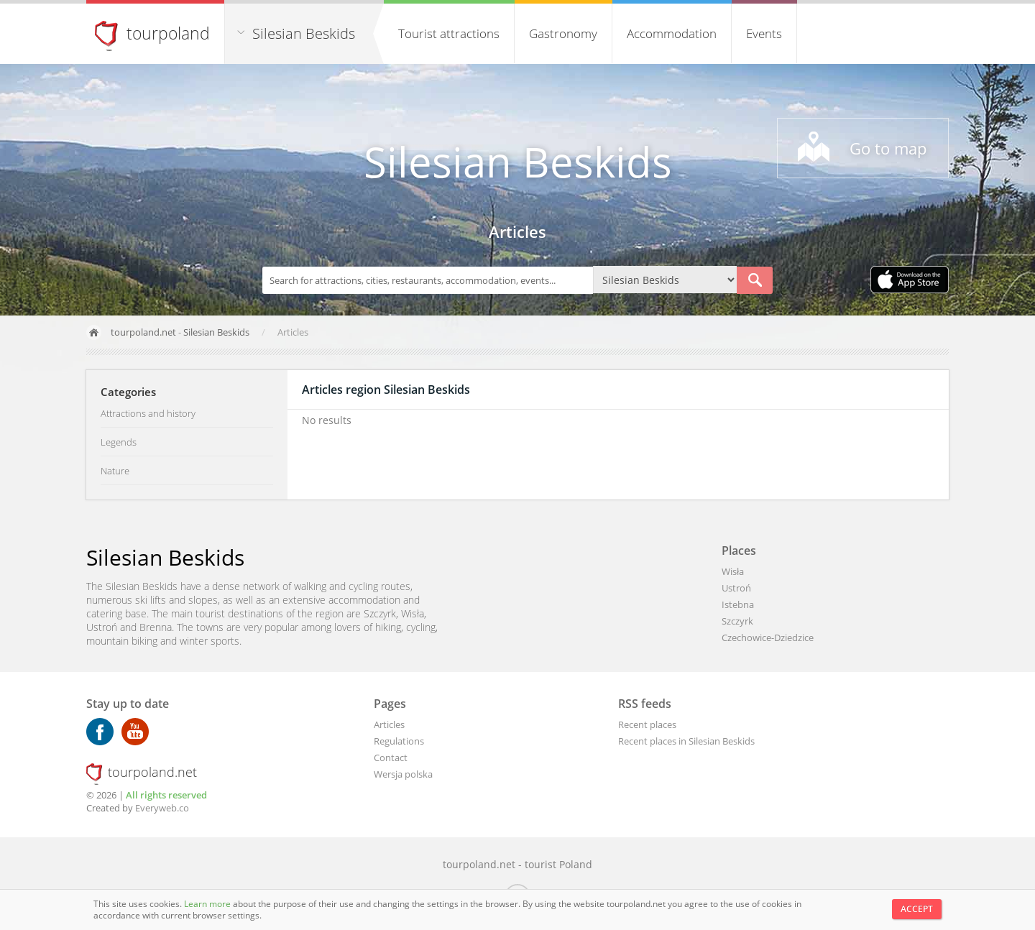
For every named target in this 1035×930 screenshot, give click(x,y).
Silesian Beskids (303, 33)
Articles (389, 724)
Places (739, 550)
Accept (917, 909)
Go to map (888, 148)
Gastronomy (563, 33)
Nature (115, 470)
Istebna (738, 604)
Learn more (208, 904)
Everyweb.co (162, 807)
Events (764, 33)
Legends (119, 442)
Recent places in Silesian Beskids (686, 741)
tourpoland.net (143, 332)
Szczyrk (737, 620)
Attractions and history (148, 413)
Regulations (399, 741)
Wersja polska (403, 774)
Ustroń (736, 587)
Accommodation (672, 33)
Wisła (733, 571)
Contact (391, 757)
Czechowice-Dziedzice (768, 637)
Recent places (647, 724)
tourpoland (168, 33)
